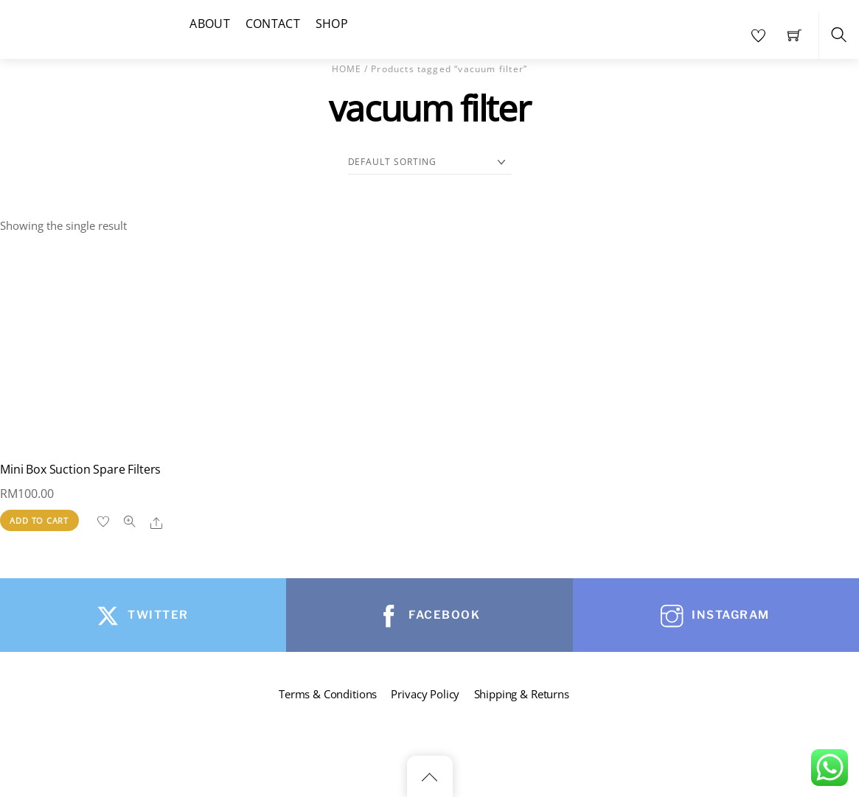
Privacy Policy (425, 694)
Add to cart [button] (39, 520)
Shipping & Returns (521, 694)
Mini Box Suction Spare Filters (80, 469)
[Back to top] (430, 776)
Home (347, 69)
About (209, 23)
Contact (273, 23)
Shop (332, 23)
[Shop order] (430, 162)
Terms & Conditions (328, 694)
